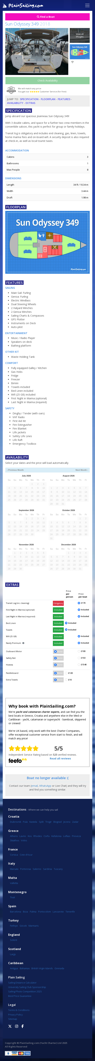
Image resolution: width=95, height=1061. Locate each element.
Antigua (14, 968)
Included (58, 610)
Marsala (14, 869)
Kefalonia (56, 836)
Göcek (23, 925)
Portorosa (25, 869)
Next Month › (82, 470)
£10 (70, 679)
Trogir (48, 821)
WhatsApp (45, 785)
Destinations (17, 809)
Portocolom (44, 911)
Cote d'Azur (26, 854)
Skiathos (14, 840)
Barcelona (15, 911)
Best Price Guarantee (19, 996)
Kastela (33, 821)
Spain (12, 906)
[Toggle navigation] (87, 5)
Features (64, 99)
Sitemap (12, 1019)
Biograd (57, 821)
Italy (11, 863)
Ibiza (25, 911)
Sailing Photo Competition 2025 (25, 991)
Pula (25, 821)
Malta (12, 878)
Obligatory (58, 603)
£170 (83, 603)
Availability (15, 103)
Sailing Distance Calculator (22, 982)
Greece (13, 831)
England (14, 935)
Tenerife (70, 911)
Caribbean (15, 963)
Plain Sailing (16, 977)
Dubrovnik (15, 821)
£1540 (83, 664)
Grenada (59, 968)
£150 (83, 658)
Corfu (47, 836)
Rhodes (37, 836)
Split (41, 821)
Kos (30, 836)
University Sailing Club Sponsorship (27, 987)
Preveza (76, 836)
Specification (29, 99)
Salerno (37, 869)
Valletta (14, 883)
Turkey (13, 920)
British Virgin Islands (42, 968)
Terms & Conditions (18, 1010)
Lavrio (22, 836)
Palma (33, 911)
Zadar (75, 821)
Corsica (14, 854)
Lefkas (66, 836)
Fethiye (14, 925)
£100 (83, 651)
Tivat (12, 897)
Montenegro (17, 892)
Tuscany (58, 869)
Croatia (13, 816)
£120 (70, 673)
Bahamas (25, 968)
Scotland (14, 949)
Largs (13, 954)
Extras (30, 103)
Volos (24, 840)
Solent (13, 940)
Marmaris (34, 925)
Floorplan (48, 99)
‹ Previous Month (15, 470)
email (34, 785)
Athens (14, 836)
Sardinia (47, 869)
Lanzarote (58, 911)
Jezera (66, 821)
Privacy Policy (15, 1014)
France (13, 849)
